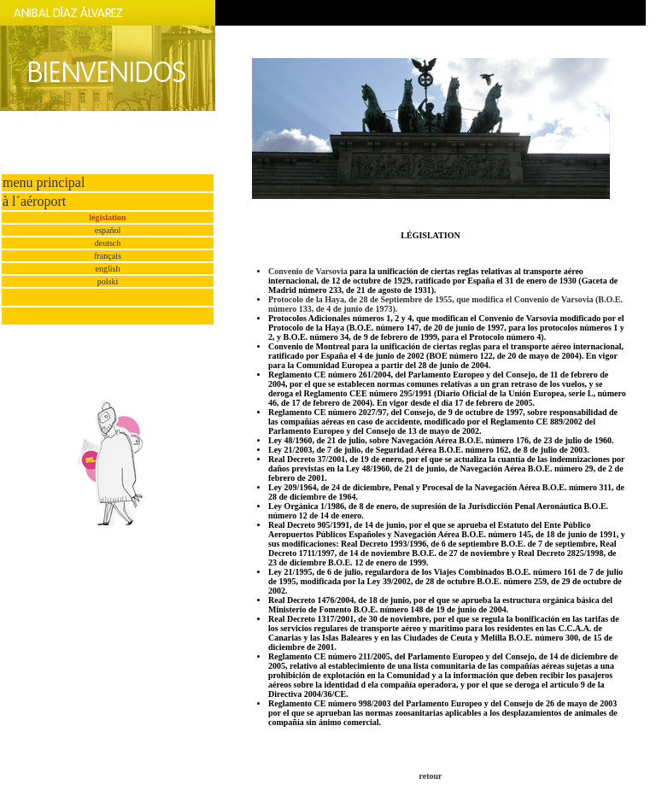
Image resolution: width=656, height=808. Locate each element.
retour (430, 776)
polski (107, 281)
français (107, 256)
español (108, 230)
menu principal (44, 182)
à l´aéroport (34, 201)
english (108, 268)
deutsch (108, 243)
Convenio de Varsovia (308, 271)
